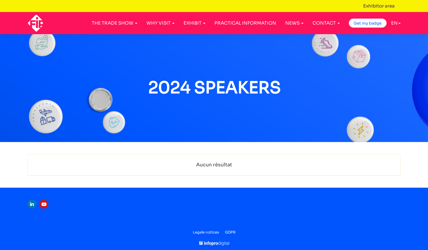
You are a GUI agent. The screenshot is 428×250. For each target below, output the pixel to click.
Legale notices (206, 232)
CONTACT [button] (326, 23)
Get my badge (368, 23)
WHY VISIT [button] (160, 23)
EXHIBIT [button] (194, 23)
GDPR (230, 232)
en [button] (396, 23)
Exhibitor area (379, 6)
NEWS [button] (294, 23)
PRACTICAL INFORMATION (245, 23)
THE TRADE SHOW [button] (114, 23)
